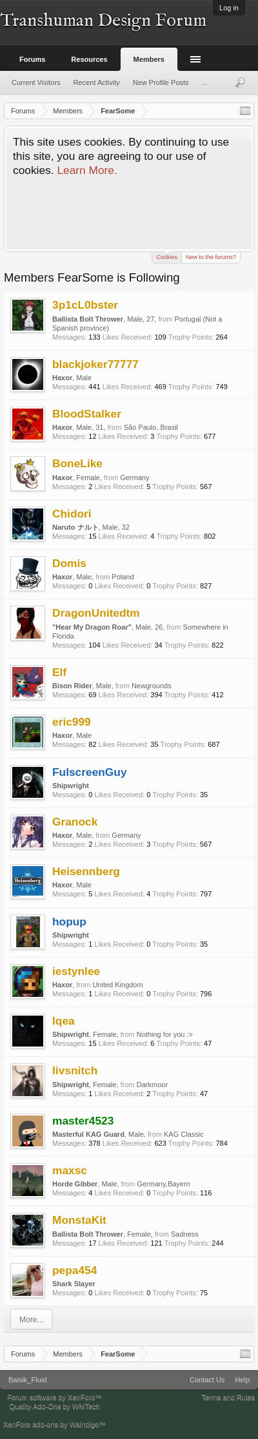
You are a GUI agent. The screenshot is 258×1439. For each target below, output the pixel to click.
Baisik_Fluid (27, 1380)
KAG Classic (184, 1134)
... (205, 82)
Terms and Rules (228, 1397)
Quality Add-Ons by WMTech (54, 1406)
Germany (134, 477)
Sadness (185, 1234)
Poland (123, 577)
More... (31, 1319)
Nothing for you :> (165, 1034)
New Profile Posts (161, 82)
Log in (229, 8)
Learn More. (87, 170)
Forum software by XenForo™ (54, 1397)
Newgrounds (152, 686)
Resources (89, 59)
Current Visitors (36, 82)
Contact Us (207, 1380)
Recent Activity (97, 82)
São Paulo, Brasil (151, 427)
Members (149, 59)
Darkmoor (152, 1084)
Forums (32, 59)
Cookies (166, 256)
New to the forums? (211, 257)
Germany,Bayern (163, 1184)
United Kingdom (117, 985)
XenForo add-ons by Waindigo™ (54, 1424)
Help (242, 1380)
